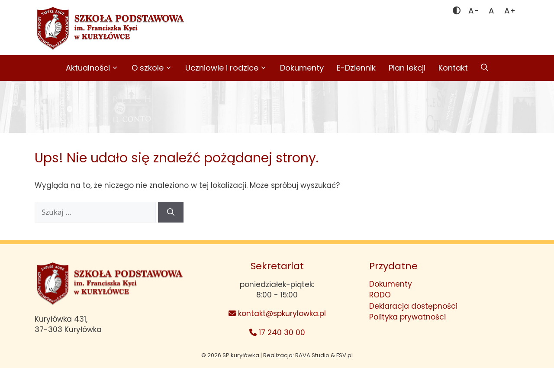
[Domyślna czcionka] (491, 10)
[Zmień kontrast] (456, 10)
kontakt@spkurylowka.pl (277, 313)
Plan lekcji (407, 67)
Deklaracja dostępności (413, 306)
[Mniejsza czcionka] (473, 10)
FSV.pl (344, 355)
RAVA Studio (312, 355)
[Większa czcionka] (509, 10)
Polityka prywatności (407, 317)
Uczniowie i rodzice (229, 68)
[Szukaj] (171, 212)
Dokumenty (302, 67)
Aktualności (95, 68)
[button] (484, 68)
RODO (380, 295)
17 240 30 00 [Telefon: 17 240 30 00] (277, 332)
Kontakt (453, 67)
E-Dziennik (356, 67)
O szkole (155, 68)
